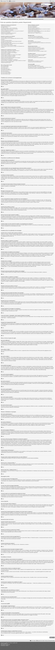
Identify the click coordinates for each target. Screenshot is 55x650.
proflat (3, 644)
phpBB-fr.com (6, 643)
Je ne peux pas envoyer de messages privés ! (35, 36)
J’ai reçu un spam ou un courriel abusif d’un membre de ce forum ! (38, 38)
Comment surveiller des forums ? (33, 56)
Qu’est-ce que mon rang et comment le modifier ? (9, 45)
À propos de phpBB (44, 608)
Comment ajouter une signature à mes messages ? (9, 52)
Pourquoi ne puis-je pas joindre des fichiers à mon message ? (10, 57)
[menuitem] (7, 1)
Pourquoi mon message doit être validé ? (7, 61)
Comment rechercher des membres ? (34, 50)
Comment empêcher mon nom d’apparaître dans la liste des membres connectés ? (12, 39)
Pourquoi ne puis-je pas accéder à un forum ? (8, 56)
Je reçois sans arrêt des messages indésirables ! (35, 37)
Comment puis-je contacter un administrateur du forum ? (37, 68)
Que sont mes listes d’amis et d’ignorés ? (34, 41)
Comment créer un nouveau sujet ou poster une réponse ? (10, 50)
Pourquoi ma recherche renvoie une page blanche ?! (36, 49)
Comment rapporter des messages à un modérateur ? (9, 59)
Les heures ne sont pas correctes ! (6, 40)
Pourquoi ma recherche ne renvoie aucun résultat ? (36, 48)
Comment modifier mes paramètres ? (7, 37)
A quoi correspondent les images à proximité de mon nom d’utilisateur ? (12, 43)
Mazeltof (7, 644)
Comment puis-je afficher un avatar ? (7, 44)
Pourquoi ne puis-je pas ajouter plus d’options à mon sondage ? (11, 54)
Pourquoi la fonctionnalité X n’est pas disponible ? (36, 66)
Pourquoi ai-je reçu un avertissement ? (7, 58)
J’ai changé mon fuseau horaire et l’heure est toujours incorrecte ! (11, 41)
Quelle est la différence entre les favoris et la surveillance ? (37, 54)
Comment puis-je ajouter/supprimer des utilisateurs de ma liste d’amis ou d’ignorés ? (39, 43)
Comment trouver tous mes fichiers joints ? (34, 61)
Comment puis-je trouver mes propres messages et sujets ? (37, 51)
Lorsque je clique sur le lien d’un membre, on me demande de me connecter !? (12, 47)
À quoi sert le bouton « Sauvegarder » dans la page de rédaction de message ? (13, 60)
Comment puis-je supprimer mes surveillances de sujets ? (37, 57)
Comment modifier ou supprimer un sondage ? (8, 55)
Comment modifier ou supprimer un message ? (8, 51)
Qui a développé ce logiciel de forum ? (34, 65)
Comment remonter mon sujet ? (6, 62)
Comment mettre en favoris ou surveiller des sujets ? (36, 55)
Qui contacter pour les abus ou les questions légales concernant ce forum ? (40, 67)
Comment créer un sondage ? (5, 53)
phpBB (25, 194)
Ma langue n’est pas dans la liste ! (6, 42)
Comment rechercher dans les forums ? (34, 47)
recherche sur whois (13, 621)
